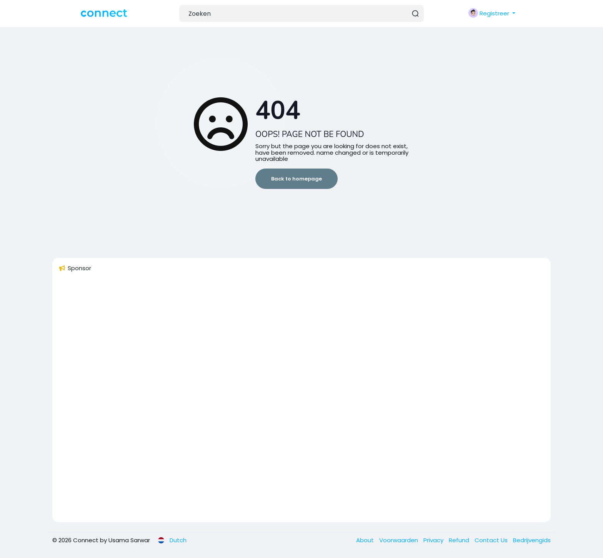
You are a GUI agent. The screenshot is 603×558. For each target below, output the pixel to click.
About (365, 540)
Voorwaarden (399, 540)
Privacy (434, 540)
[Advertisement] (289, 400)
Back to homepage (296, 178)
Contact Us (492, 540)
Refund (460, 540)
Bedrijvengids (532, 540)
